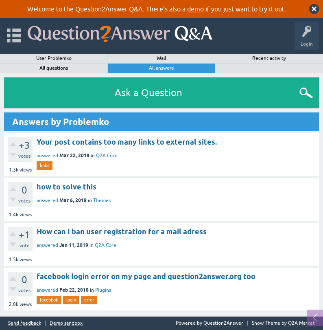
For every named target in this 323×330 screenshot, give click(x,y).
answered (47, 155)
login (71, 299)
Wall (161, 58)
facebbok (49, 299)
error (89, 299)
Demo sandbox (66, 323)
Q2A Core (107, 155)
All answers (161, 68)
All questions (53, 68)
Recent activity (269, 58)
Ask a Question (148, 92)
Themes (102, 200)
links (44, 165)
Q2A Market (301, 323)
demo (195, 9)
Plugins (103, 290)
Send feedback (24, 323)
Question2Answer (223, 323)
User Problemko (54, 58)
